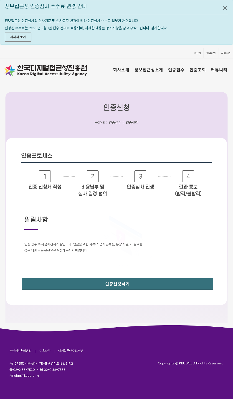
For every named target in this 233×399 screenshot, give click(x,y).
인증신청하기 (132, 282)
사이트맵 (225, 53)
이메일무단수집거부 (70, 351)
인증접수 (176, 70)
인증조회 (198, 70)
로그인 (197, 53)
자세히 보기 (18, 37)
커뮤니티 (219, 70)
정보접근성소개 (148, 70)
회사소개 (121, 70)
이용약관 (44, 351)
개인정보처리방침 (20, 351)
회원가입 (210, 53)
